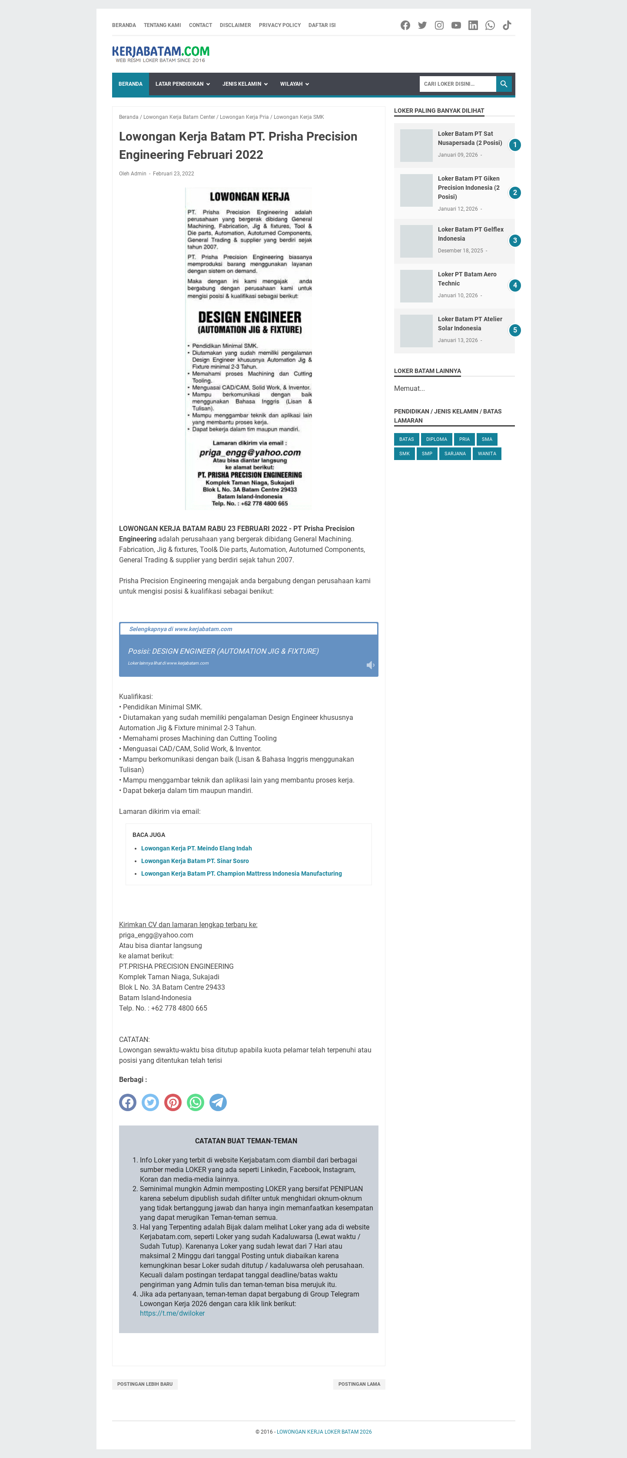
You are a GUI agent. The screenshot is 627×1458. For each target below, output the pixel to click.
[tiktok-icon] (507, 25)
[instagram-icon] (440, 25)
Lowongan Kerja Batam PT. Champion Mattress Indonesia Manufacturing (241, 873)
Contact (200, 25)
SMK (404, 454)
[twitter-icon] (423, 25)
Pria (464, 439)
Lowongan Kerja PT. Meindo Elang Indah (196, 848)
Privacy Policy (280, 25)
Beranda (124, 25)
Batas (406, 439)
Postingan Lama (359, 1384)
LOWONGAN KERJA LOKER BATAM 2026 (324, 1432)
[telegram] (218, 1102)
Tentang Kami (162, 25)
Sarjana (455, 454)
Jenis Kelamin (241, 84)
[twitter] (150, 1102)
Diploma (436, 439)
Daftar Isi (322, 25)
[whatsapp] (195, 1102)
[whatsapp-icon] (490, 25)
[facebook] (127, 1102)
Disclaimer (235, 25)
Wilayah (291, 84)
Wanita (487, 454)
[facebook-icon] (406, 25)
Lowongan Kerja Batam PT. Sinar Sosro (195, 860)
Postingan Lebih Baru (145, 1384)
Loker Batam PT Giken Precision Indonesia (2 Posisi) (469, 187)
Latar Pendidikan (179, 84)
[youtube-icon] (456, 25)
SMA (487, 439)
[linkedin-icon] (473, 25)
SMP (427, 454)
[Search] (458, 84)
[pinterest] (173, 1102)
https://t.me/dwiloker (172, 1313)
